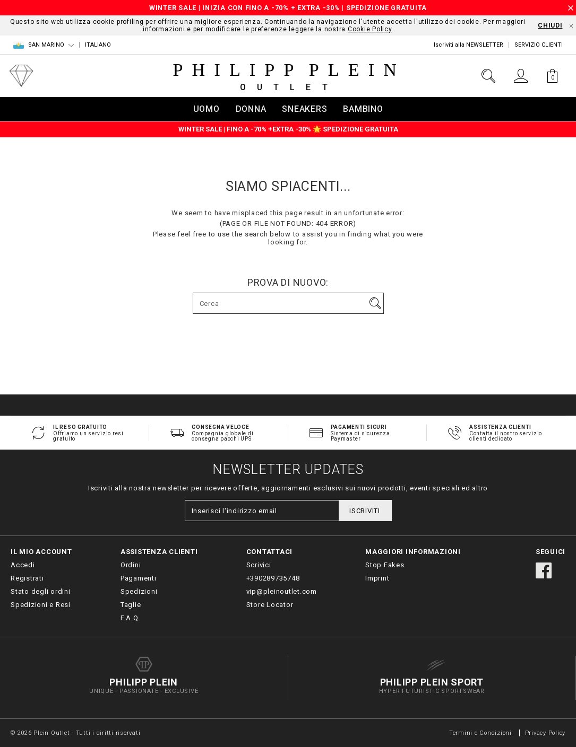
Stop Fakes (385, 565)
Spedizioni (139, 591)
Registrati (27, 578)
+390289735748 (273, 578)
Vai (375, 303)
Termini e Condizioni (480, 733)
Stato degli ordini (41, 591)
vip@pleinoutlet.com (281, 591)
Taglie (131, 605)
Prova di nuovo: (288, 282)
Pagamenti (139, 578)
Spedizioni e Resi (41, 605)
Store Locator (270, 605)
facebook (544, 570)
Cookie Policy (370, 29)
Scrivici (258, 565)
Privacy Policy (545, 733)
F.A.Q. (131, 618)
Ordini (131, 565)
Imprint (377, 578)
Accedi (23, 565)
